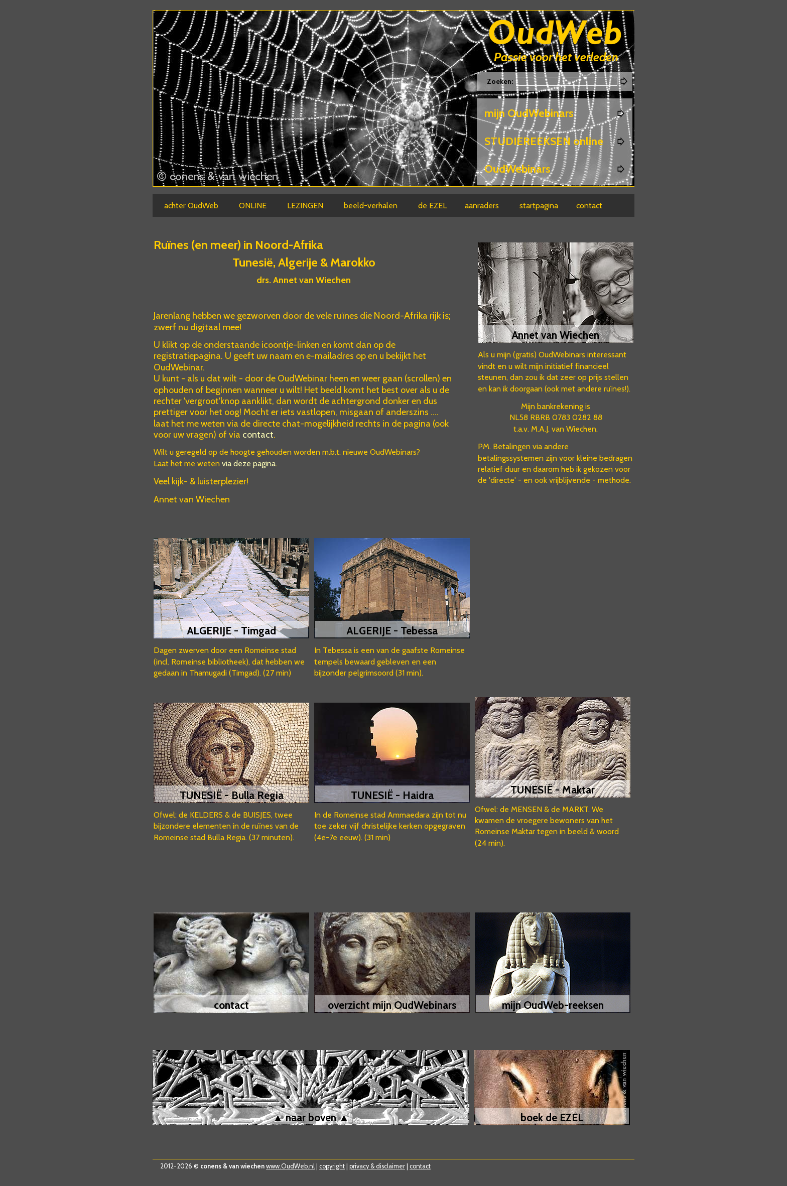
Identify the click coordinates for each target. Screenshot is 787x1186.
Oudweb (555, 34)
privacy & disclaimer (377, 1166)
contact (258, 434)
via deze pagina (249, 463)
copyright (332, 1166)
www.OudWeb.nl (290, 1166)
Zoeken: (500, 81)
